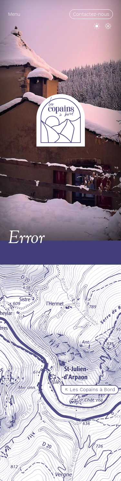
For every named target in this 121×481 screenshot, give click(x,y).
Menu (14, 14)
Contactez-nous (91, 14)
